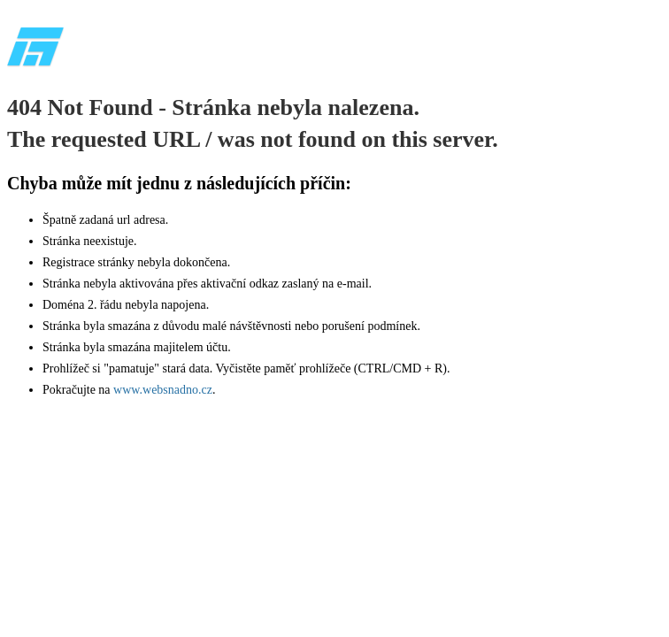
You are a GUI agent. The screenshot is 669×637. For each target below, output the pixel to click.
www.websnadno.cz (162, 389)
